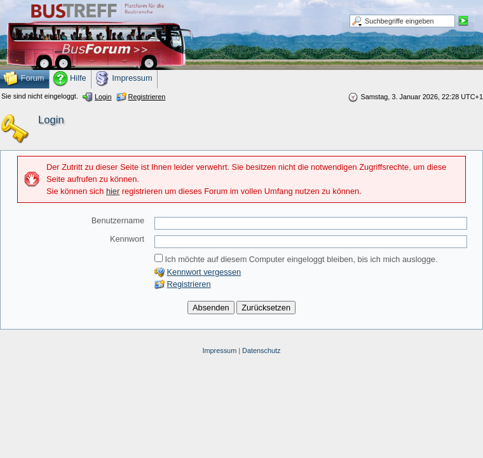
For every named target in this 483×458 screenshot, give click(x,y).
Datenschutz (261, 350)
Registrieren (189, 284)
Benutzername (118, 220)
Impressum (219, 350)
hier (112, 191)
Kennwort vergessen (204, 272)
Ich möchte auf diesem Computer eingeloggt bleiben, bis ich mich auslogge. (296, 259)
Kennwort (127, 239)
